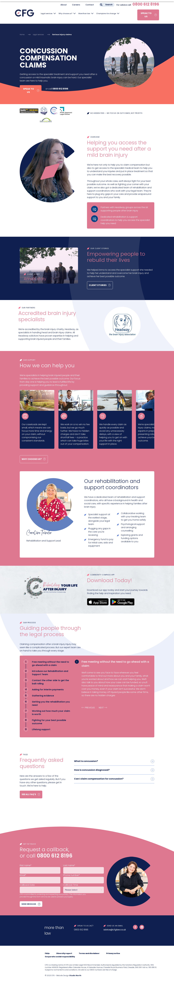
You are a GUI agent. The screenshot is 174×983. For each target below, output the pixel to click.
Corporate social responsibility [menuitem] (60, 957)
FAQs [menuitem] (47, 953)
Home (22, 34)
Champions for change (106, 13)
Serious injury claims (62, 34)
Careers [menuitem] (76, 4)
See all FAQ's (29, 794)
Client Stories (98, 285)
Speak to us (146, 15)
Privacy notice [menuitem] (113, 953)
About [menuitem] (63, 4)
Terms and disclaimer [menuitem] (89, 953)
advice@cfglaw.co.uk (114, 929)
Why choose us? (65, 13)
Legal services (46, 13)
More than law (84, 13)
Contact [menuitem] (90, 4)
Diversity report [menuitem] (64, 953)
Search (108, 4)
